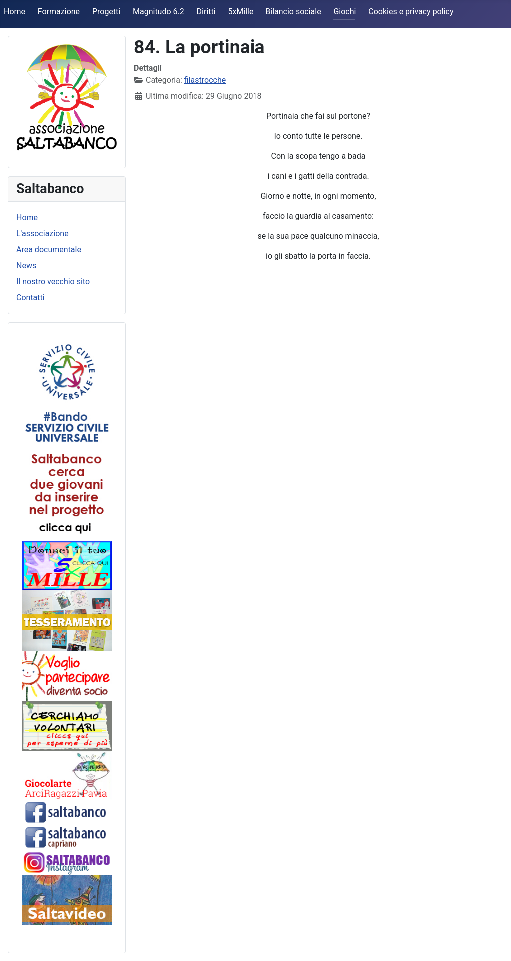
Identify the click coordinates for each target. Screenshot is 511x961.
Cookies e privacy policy (410, 11)
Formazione (59, 11)
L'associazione (42, 233)
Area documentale (48, 249)
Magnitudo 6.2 (158, 11)
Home (14, 11)
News (26, 265)
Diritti (206, 11)
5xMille (240, 11)
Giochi (344, 11)
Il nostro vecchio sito (53, 281)
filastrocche (205, 80)
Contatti (30, 297)
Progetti (106, 11)
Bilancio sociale (293, 11)
